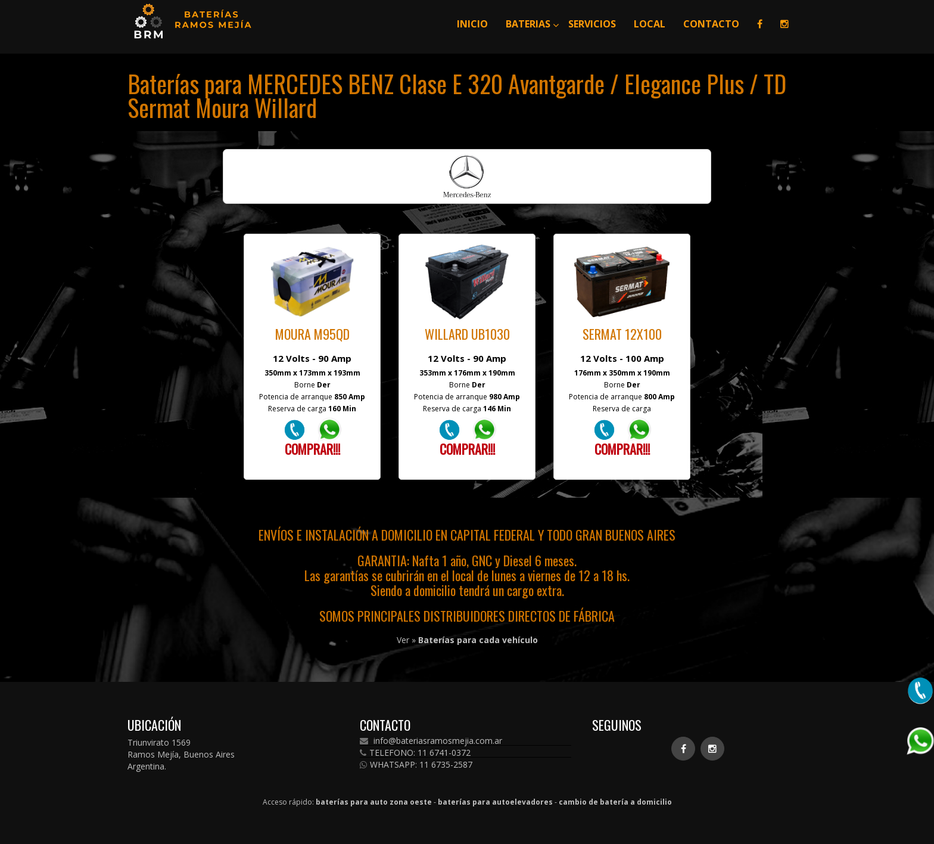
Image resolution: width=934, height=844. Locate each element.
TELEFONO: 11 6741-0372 (415, 753)
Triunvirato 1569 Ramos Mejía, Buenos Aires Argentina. (181, 754)
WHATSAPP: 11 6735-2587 (416, 765)
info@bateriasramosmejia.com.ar (431, 741)
